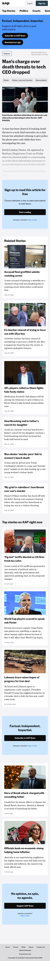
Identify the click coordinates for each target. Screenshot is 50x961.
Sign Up (41, 3)
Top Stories (8, 10)
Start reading (25, 212)
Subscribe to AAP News (15, 35)
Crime (6, 80)
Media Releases (25, 950)
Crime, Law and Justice (22, 80)
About (31, 947)
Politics (24, 10)
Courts (37, 10)
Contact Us (40, 947)
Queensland (41, 80)
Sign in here (32, 220)
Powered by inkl (25, 954)
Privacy (15, 947)
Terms (7, 947)
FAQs (23, 947)
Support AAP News (25, 905)
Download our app (13, 42)
